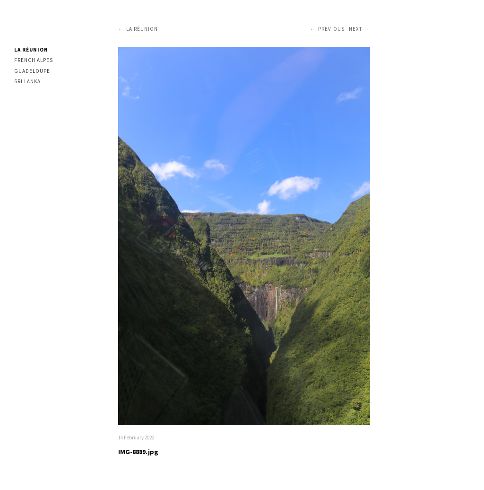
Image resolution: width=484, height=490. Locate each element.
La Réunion (31, 49)
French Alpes (33, 60)
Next (355, 29)
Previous (331, 29)
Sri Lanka (27, 81)
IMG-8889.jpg (138, 451)
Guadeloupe (32, 71)
